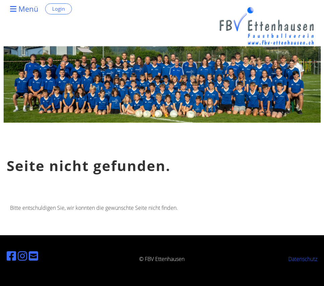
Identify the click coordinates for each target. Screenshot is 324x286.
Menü (24, 9)
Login (58, 8)
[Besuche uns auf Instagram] (22, 256)
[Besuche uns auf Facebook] (11, 256)
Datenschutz (302, 259)
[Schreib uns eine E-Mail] (33, 256)
